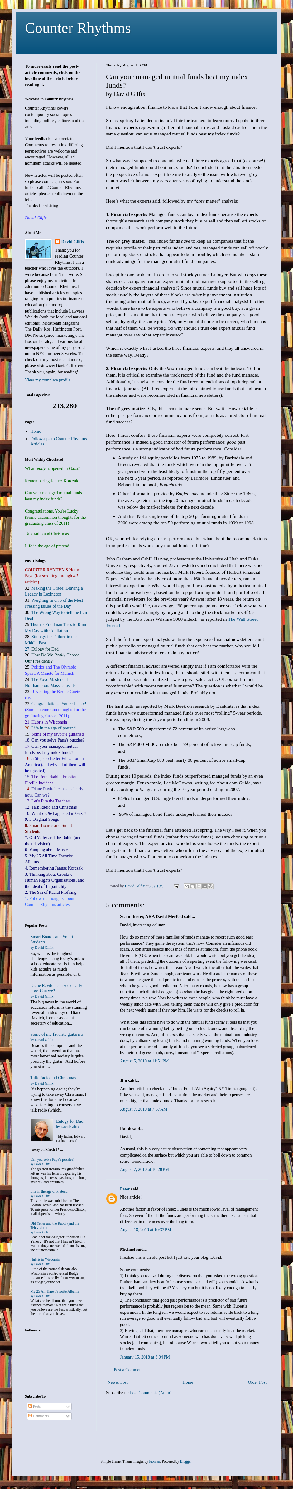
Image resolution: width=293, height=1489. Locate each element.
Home (188, 1382)
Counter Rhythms (78, 28)
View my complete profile (48, 380)
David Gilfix (72, 242)
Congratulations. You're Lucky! (58, 703)
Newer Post (118, 1382)
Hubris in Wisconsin (45, 1262)
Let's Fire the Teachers (51, 801)
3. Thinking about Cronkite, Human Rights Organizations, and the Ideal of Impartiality (54, 880)
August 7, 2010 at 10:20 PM (144, 1169)
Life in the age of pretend (53, 728)
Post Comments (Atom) (150, 1393)
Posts (34, 1407)
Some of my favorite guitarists (57, 734)
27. (42, 649)
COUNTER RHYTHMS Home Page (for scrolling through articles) (52, 576)
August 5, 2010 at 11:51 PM (144, 1061)
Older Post (257, 1382)
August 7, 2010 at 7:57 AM (143, 1109)
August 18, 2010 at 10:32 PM (145, 1229)
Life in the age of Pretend (49, 1194)
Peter (125, 1189)
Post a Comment (128, 1370)
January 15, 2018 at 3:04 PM (145, 1357)
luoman (154, 1461)
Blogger (186, 1461)
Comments (38, 1416)
